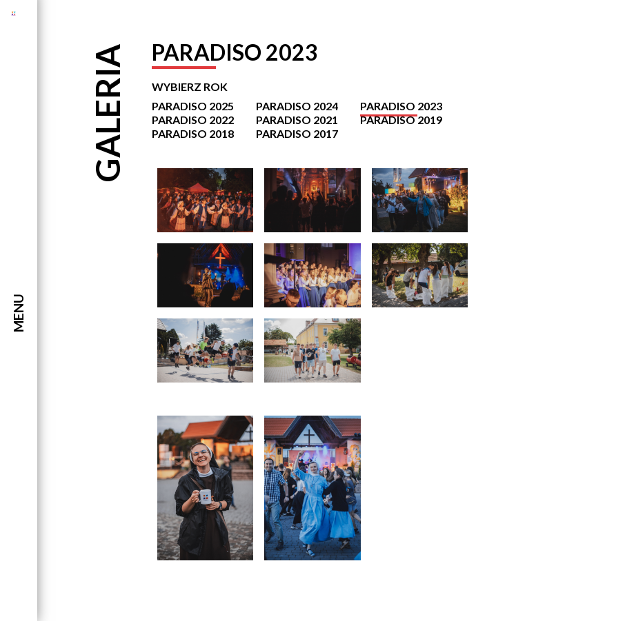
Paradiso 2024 (297, 105)
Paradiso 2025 (193, 105)
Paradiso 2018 (193, 133)
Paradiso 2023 (401, 105)
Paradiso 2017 (297, 133)
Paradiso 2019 (401, 119)
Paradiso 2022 (193, 119)
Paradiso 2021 (297, 119)
